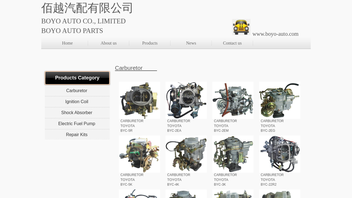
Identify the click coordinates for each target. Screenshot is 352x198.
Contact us (232, 43)
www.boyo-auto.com (275, 34)
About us (109, 43)
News (191, 43)
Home (67, 43)
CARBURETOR (132, 121)
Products (150, 43)
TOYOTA (127, 126)
